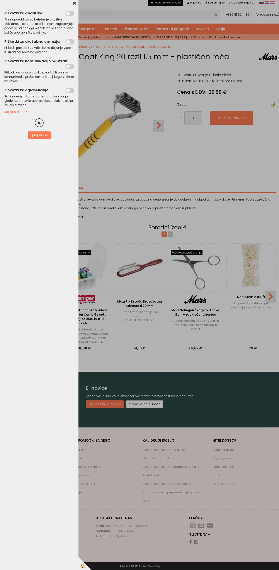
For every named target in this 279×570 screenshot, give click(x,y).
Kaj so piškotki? (15, 112)
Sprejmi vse (39, 135)
